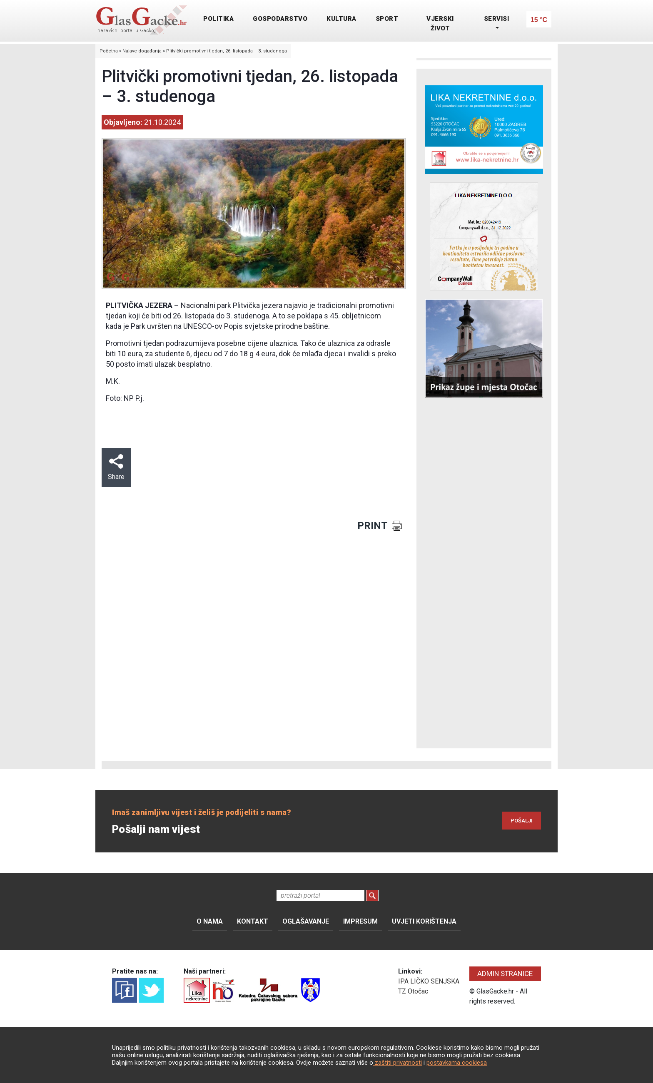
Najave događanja (142, 51)
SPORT (387, 18)
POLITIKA (218, 18)
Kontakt (252, 921)
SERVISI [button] (496, 18)
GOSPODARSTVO (280, 18)
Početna (109, 51)
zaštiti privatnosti (397, 1062)
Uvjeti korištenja (424, 921)
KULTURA (341, 18)
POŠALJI (522, 820)
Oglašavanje (305, 921)
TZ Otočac (413, 991)
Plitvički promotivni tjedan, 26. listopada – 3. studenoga (226, 51)
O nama (210, 921)
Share (116, 467)
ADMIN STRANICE (505, 973)
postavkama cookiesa (456, 1062)
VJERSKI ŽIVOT (440, 23)
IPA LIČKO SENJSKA (428, 981)
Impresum (360, 921)
